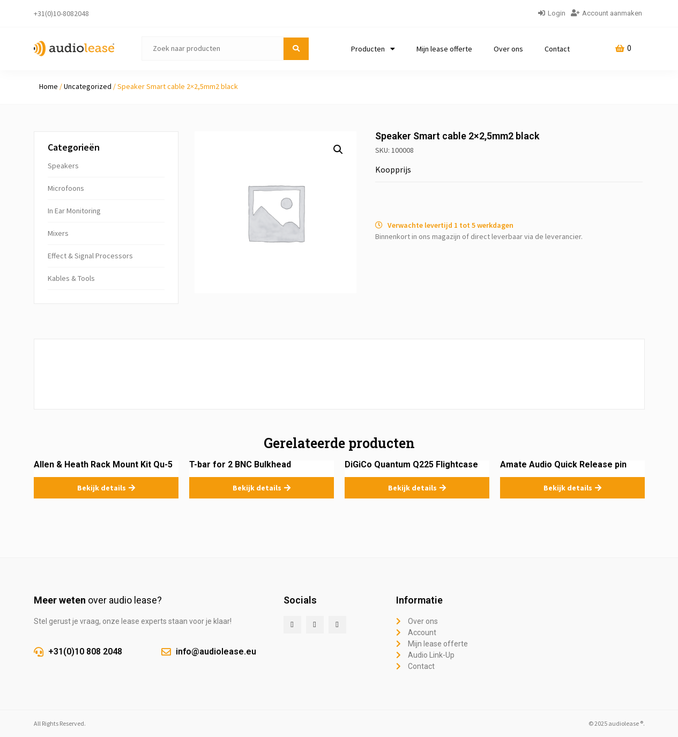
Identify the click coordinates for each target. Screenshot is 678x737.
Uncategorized (87, 86)
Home (48, 86)
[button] (338, 149)
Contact (557, 49)
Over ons (508, 49)
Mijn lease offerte (444, 49)
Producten (373, 49)
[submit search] (296, 49)
